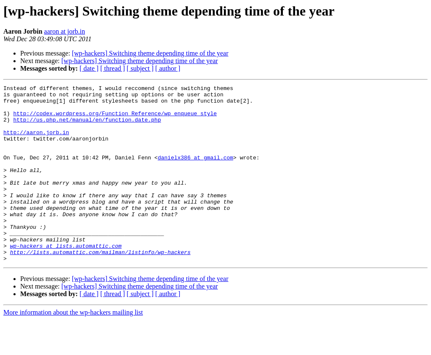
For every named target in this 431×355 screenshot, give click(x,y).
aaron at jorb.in (64, 31)
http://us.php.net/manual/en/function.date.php (87, 127)
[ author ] (168, 68)
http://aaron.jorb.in (36, 142)
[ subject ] (140, 68)
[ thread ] (112, 68)
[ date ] (89, 68)
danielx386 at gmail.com (195, 172)
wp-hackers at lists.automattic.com (66, 278)
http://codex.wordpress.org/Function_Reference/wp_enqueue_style (115, 119)
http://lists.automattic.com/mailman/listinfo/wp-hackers (100, 286)
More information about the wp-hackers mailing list (73, 347)
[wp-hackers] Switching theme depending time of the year (150, 53)
